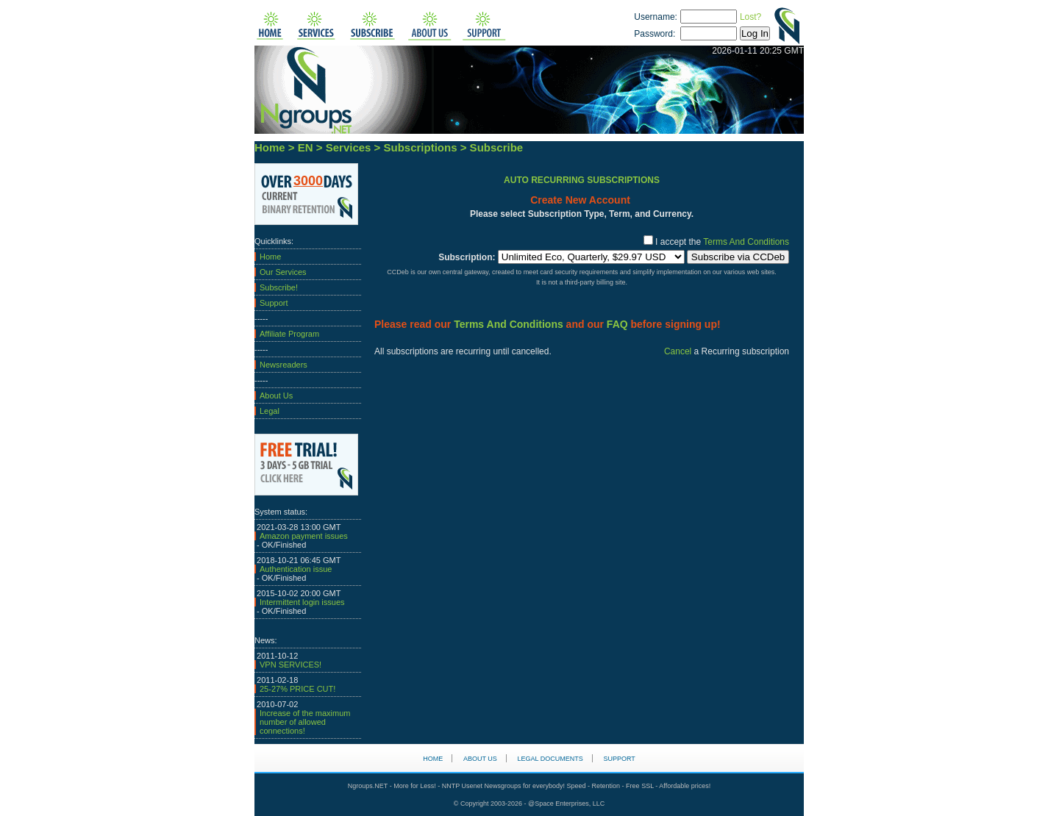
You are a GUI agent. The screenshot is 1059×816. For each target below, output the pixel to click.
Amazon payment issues (304, 536)
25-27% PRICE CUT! (297, 688)
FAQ (617, 324)
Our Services (283, 272)
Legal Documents (550, 758)
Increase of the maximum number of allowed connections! (305, 722)
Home (270, 256)
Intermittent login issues (302, 602)
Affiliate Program (289, 333)
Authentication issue (296, 569)
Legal (269, 411)
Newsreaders (283, 364)
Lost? (750, 17)
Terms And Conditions (745, 242)
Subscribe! (279, 287)
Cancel (677, 351)
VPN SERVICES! (290, 664)
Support (274, 302)
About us (480, 758)
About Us (276, 395)
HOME (433, 758)
